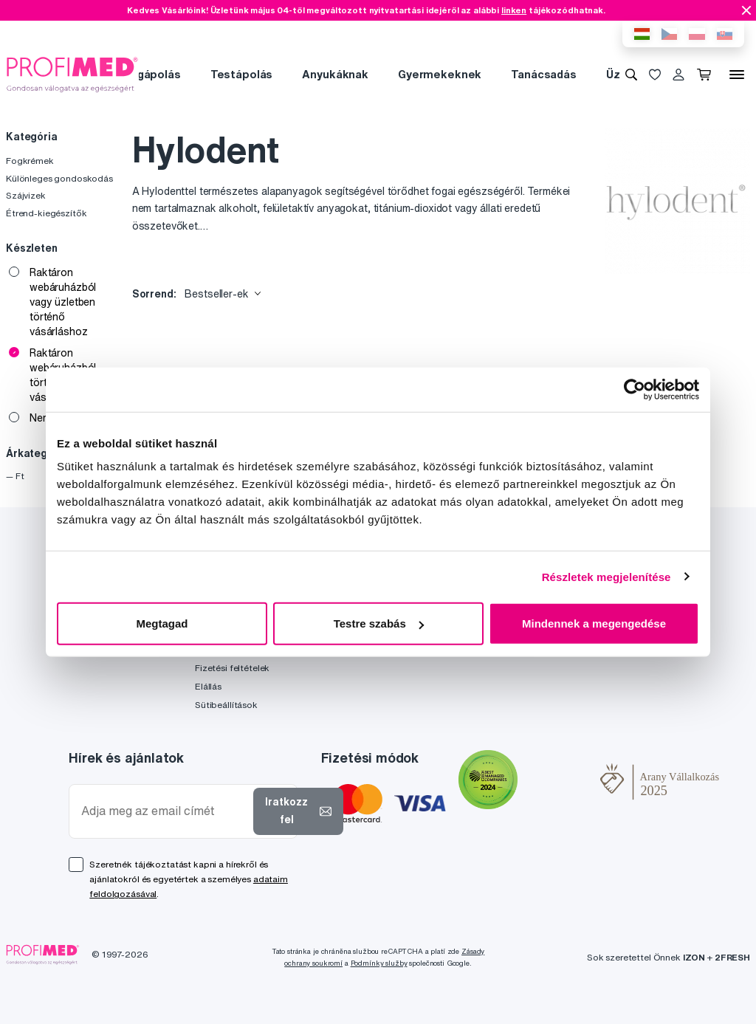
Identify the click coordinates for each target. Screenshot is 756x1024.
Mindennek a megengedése (594, 623)
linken (513, 10)
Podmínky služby (379, 963)
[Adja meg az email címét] (164, 811)
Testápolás (241, 74)
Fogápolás (152, 74)
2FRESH (732, 957)
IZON (694, 957)
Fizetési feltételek (232, 668)
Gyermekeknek (439, 74)
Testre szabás (379, 623)
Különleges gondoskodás (59, 178)
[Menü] (736, 74)
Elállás (208, 686)
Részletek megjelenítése (606, 576)
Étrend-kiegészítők (46, 213)
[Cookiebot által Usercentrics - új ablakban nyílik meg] (634, 389)
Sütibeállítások (226, 704)
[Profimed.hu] (72, 74)
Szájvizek (26, 195)
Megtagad (162, 623)
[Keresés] (631, 74)
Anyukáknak (335, 74)
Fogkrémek (30, 160)
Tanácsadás (544, 74)
